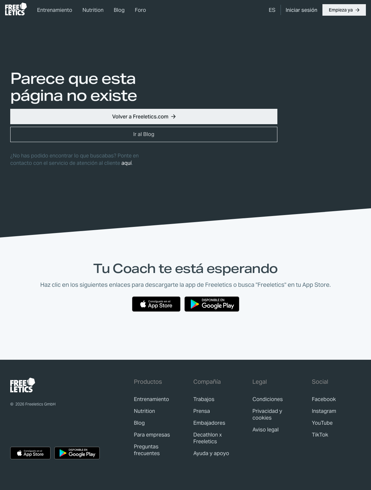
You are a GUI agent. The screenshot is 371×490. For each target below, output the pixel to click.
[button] (344, 10)
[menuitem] (272, 10)
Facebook (324, 399)
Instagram (324, 411)
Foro (140, 10)
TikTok (320, 434)
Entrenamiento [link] (54, 10)
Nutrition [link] (93, 10)
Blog (119, 10)
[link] (16, 9)
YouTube (322, 423)
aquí (126, 163)
